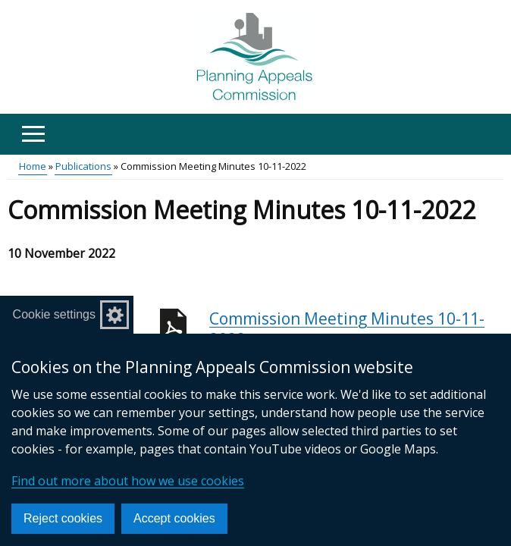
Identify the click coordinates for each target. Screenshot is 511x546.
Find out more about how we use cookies (127, 480)
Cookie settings (54, 314)
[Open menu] (33, 134)
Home (32, 166)
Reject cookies (63, 518)
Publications (83, 166)
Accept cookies (174, 518)
